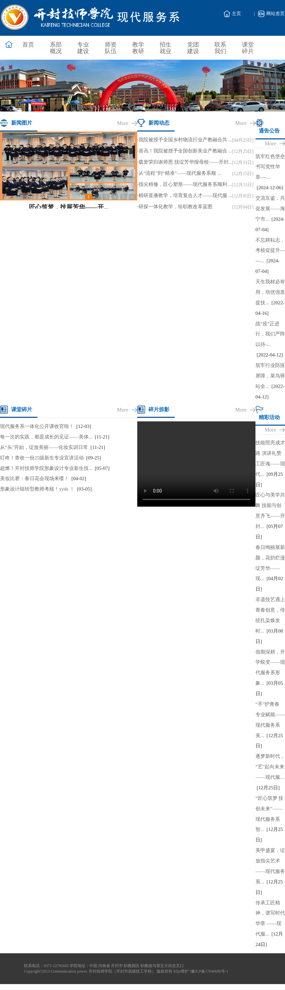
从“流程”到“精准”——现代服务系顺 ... (180, 173)
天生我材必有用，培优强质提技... (270, 292)
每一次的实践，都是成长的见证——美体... (46, 436)
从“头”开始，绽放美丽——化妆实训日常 (44, 447)
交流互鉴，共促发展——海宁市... (270, 208)
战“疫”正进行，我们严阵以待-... (270, 334)
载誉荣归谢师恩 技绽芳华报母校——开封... (185, 162)
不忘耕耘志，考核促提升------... (270, 250)
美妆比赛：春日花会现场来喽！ (34, 478)
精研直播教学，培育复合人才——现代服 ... (185, 195)
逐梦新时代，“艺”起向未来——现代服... (270, 767)
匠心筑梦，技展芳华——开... (68, 207)
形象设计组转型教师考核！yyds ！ (37, 489)
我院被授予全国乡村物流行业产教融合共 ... (185, 139)
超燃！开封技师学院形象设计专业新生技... (46, 468)
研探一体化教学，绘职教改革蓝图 (175, 206)
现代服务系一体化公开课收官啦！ (37, 426)
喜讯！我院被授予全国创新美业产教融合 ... (185, 150)
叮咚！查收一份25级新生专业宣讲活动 (42, 457)
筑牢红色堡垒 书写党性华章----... (270, 167)
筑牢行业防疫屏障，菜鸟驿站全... (270, 376)
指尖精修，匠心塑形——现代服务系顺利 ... (185, 184)
